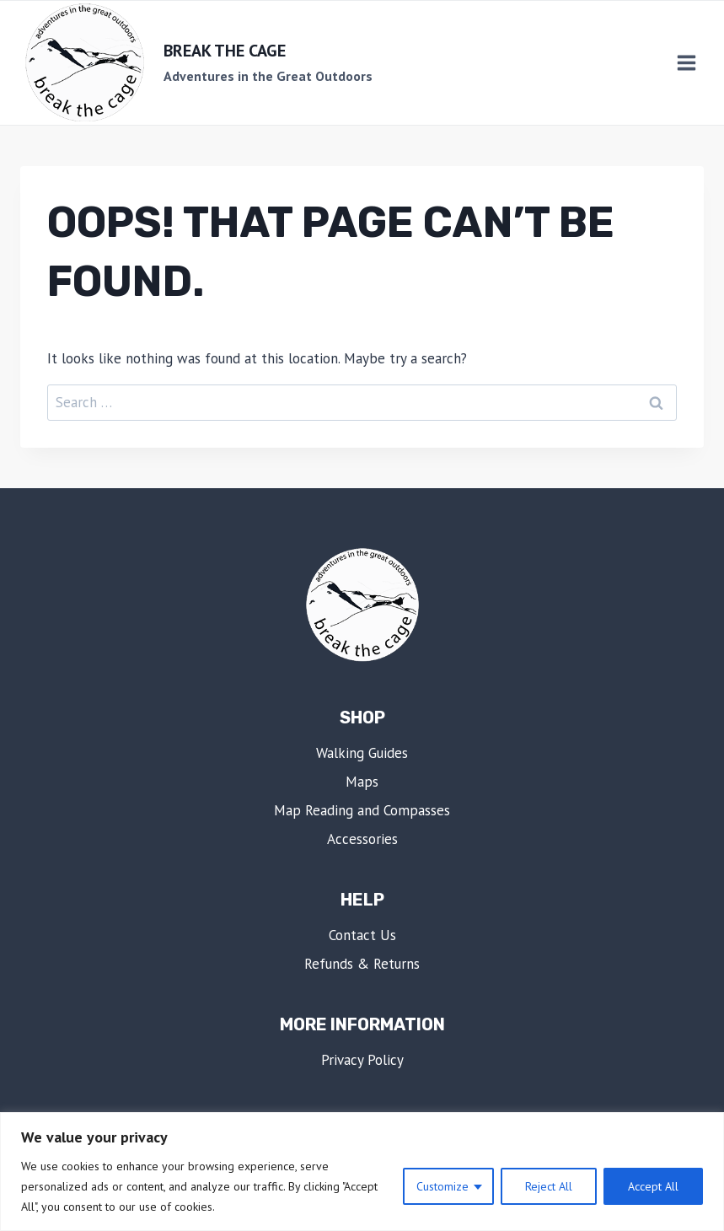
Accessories (362, 839)
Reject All (548, 1186)
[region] (362, 1171)
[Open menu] (686, 63)
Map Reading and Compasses (362, 810)
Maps (362, 781)
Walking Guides (362, 753)
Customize (442, 1186)
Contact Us (362, 935)
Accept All (653, 1186)
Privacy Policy (362, 1060)
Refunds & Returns (362, 963)
